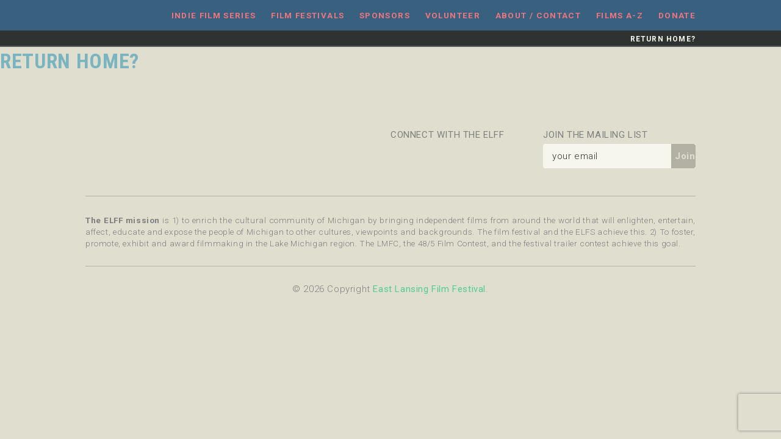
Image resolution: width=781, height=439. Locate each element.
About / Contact (538, 15)
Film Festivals (307, 15)
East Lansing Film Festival (116, 15)
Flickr (460, 156)
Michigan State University (310, 153)
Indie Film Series (213, 15)
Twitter (432, 156)
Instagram (490, 156)
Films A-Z (619, 15)
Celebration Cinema (176, 153)
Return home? (663, 39)
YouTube (518, 156)
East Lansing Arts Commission (243, 153)
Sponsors (384, 15)
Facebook (402, 156)
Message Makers (109, 153)
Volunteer (452, 15)
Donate (677, 15)
